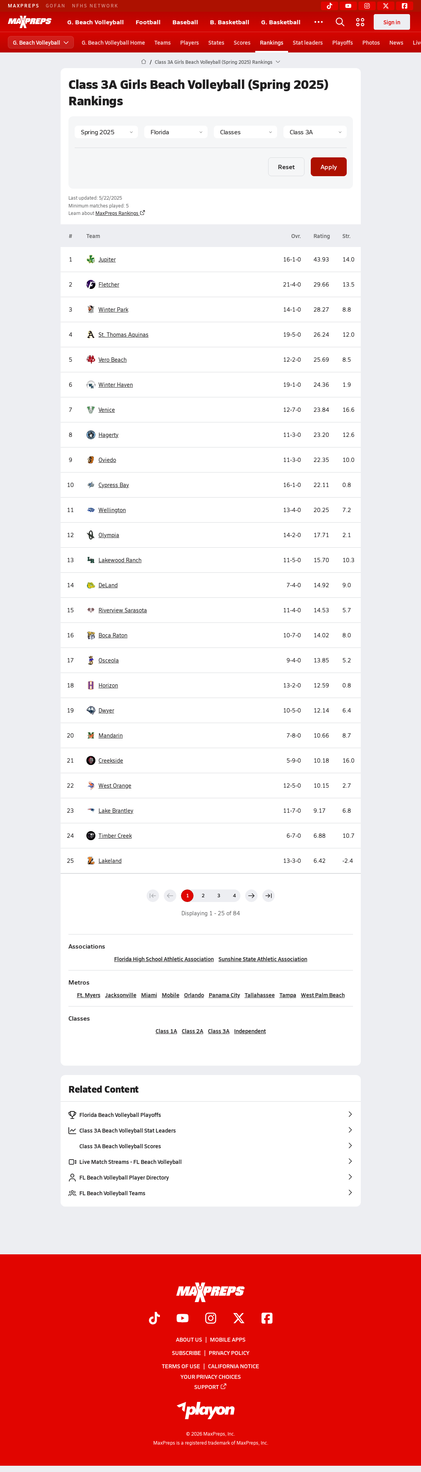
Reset (286, 166)
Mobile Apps (227, 1340)
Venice (100, 409)
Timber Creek (109, 835)
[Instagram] (367, 6)
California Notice (233, 1366)
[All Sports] (318, 22)
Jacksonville (120, 994)
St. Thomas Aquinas (117, 334)
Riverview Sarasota (116, 610)
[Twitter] (385, 6)
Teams (162, 42)
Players (189, 42)
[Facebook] (404, 6)
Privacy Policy (229, 1353)
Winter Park (107, 309)
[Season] (106, 132)
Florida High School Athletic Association (164, 958)
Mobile (170, 994)
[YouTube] (348, 6)
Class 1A (166, 1030)
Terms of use (181, 1366)
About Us (189, 1340)
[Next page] (251, 895)
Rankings (271, 42)
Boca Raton (106, 635)
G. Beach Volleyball (95, 21)
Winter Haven (109, 384)
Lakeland (104, 860)
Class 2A (192, 1030)
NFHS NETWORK (95, 5)
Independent (250, 1030)
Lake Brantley (109, 810)
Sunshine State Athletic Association (263, 958)
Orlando (194, 994)
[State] (176, 132)
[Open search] (340, 22)
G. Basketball (281, 21)
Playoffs (342, 42)
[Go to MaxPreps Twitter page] (239, 1319)
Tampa (287, 994)
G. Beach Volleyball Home (113, 42)
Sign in (391, 22)
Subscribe (186, 1353)
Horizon (102, 685)
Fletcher (102, 284)
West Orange (108, 785)
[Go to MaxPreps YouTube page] (182, 1319)
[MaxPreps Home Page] (144, 62)
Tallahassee (259, 994)
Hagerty (102, 434)
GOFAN (56, 5)
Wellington (106, 509)
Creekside (104, 760)
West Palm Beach (322, 994)
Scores (242, 42)
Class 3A (218, 1030)
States (216, 42)
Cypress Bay (107, 484)
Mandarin (104, 735)
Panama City (224, 994)
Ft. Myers (88, 994)
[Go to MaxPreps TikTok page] (154, 1319)
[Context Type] (245, 132)
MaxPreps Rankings (120, 213)
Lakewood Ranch (114, 560)
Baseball (185, 21)
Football (148, 21)
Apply (329, 166)
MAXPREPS (23, 5)
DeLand (102, 585)
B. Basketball (229, 21)
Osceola (102, 660)
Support (210, 1387)
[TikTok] (329, 6)
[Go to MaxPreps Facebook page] (267, 1319)
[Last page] (268, 895)
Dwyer (100, 710)
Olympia (102, 534)
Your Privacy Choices (211, 1376)
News (396, 42)
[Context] (315, 132)
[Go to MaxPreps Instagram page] (210, 1319)
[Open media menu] (360, 22)
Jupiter (101, 259)
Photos (371, 42)
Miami (149, 994)
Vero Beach (106, 359)
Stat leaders (308, 42)
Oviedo (101, 459)
